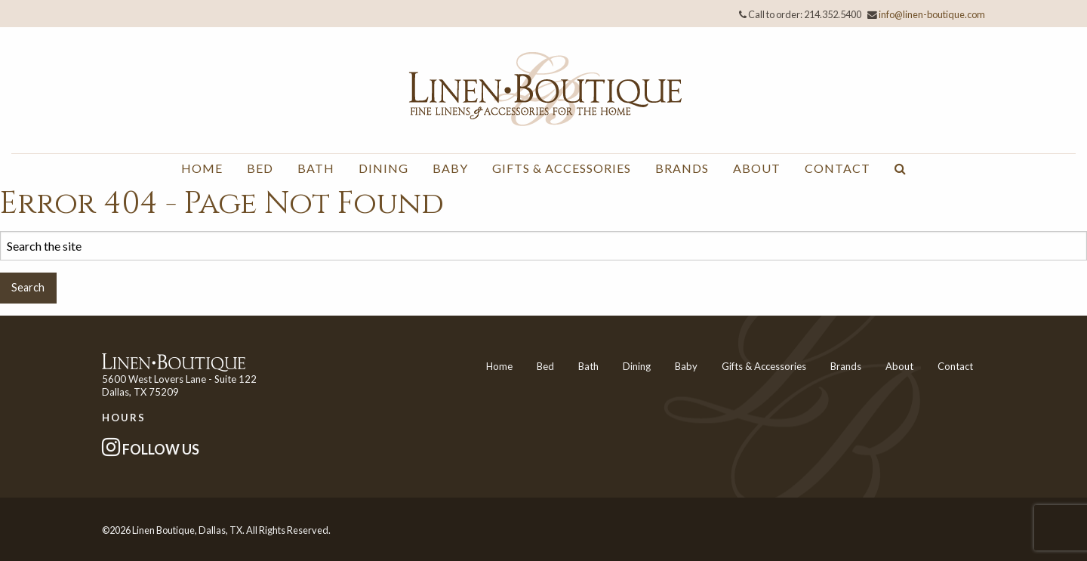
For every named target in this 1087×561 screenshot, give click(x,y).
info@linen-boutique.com (932, 14)
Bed (260, 168)
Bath (315, 168)
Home (202, 168)
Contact (837, 168)
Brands (682, 168)
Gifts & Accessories (561, 168)
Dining (383, 168)
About (757, 168)
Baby (450, 168)
